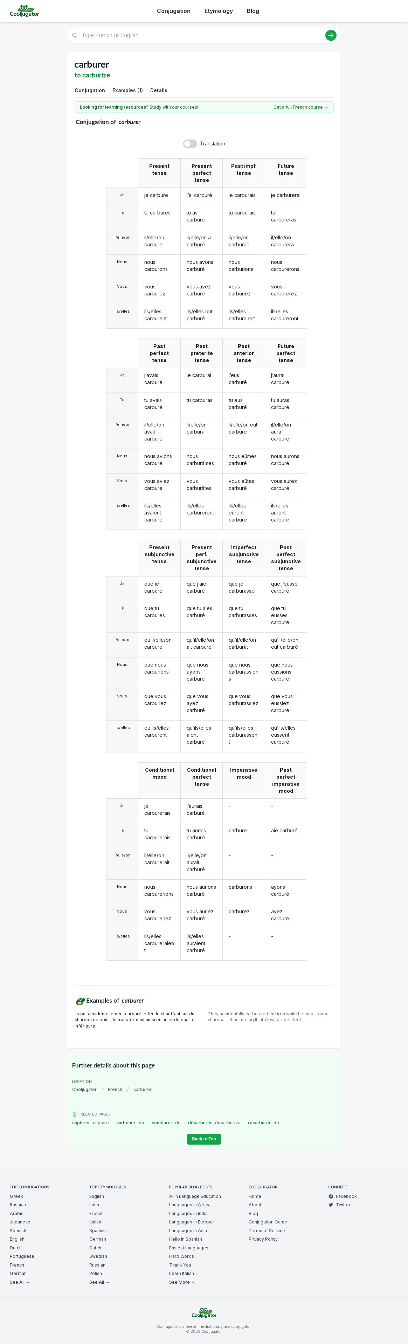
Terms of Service (267, 1230)
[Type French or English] (204, 35)
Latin (94, 1204)
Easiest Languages (188, 1247)
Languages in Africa (189, 1204)
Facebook (343, 1196)
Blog (253, 10)
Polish (95, 1273)
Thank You (180, 1265)
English (17, 1239)
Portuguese (22, 1256)
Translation (212, 143)
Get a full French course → (301, 107)
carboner (130, 1122)
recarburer (263, 1122)
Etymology (219, 10)
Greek (16, 1196)
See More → (182, 1282)
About (255, 1204)
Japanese (20, 1221)
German (18, 1273)
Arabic (16, 1213)
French (115, 1089)
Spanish (18, 1230)
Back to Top (204, 1139)
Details (158, 90)
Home (255, 1196)
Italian (95, 1221)
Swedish (98, 1256)
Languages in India (188, 1213)
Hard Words (181, 1256)
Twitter (340, 1204)
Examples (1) (127, 90)
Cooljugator (84, 1089)
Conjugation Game (268, 1221)
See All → (20, 1282)
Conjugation (174, 10)
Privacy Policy (263, 1239)
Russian (18, 1204)
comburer (166, 1122)
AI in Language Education (195, 1196)
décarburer (214, 1122)
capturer (90, 1122)
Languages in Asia (188, 1230)
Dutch (16, 1247)
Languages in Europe (191, 1221)
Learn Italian (181, 1273)
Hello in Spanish (185, 1239)
